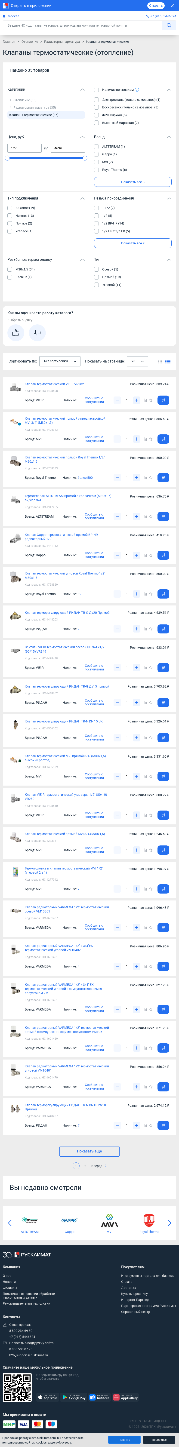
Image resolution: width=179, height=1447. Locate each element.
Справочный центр (135, 1312)
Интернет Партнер (135, 1300)
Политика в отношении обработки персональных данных (29, 1295)
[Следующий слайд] (169, 1223)
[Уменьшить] (117, 400)
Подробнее (159, 1439)
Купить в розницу (134, 1294)
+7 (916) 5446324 (163, 16)
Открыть (156, 5)
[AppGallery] (125, 1397)
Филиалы (10, 1288)
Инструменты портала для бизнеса (147, 1276)
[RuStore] (99, 1397)
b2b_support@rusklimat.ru (28, 1355)
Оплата (127, 1282)
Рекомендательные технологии (26, 1303)
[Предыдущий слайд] (9, 1223)
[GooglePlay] (73, 1397)
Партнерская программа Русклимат (148, 1306)
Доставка (128, 1288)
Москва (11, 16)
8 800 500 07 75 (20, 1349)
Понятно (124, 1439)
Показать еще (89, 1151)
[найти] (169, 25)
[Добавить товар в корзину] (163, 400)
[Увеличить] (136, 400)
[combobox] (59, 361)
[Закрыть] (172, 6)
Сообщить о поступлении (94, 400)
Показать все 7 (133, 243)
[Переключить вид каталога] (160, 361)
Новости (9, 1282)
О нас (7, 1276)
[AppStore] (47, 1397)
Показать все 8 (133, 182)
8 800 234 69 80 (20, 1331)
